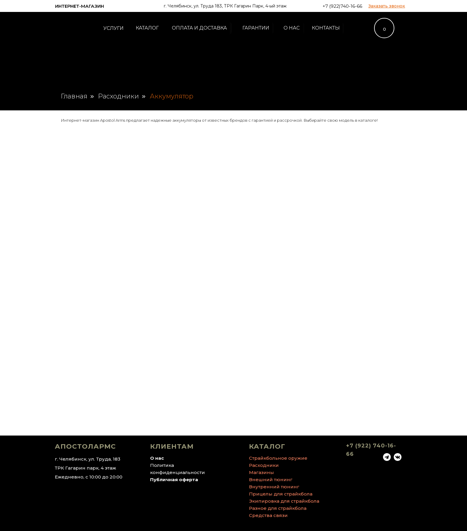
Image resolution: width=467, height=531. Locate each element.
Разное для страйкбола (277, 508)
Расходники (118, 96)
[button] (386, 6)
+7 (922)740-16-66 (342, 6)
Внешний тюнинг (270, 479)
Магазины (261, 472)
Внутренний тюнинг (274, 487)
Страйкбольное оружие (278, 458)
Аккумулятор (171, 96)
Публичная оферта (174, 479)
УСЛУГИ (113, 28)
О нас (157, 458)
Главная (74, 96)
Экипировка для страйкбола (284, 501)
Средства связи (268, 515)
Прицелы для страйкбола (280, 494)
